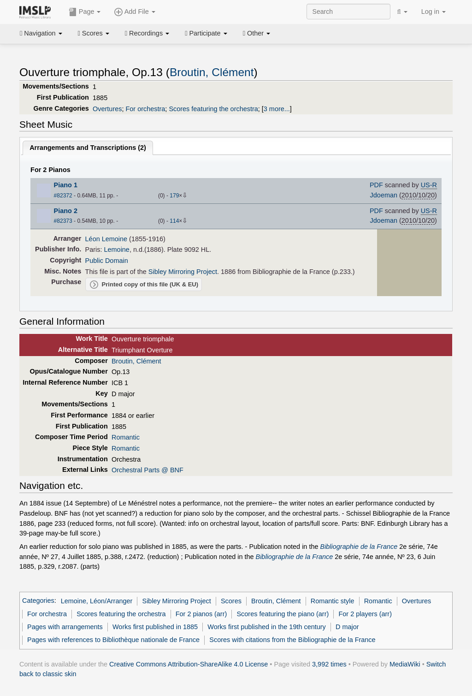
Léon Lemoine (106, 239)
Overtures (107, 109)
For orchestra (145, 109)
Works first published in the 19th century (266, 627)
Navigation (41, 33)
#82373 (63, 221)
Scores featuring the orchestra (213, 109)
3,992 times (329, 664)
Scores (93, 33)
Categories (38, 601)
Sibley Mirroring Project (182, 271)
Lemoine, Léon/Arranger (97, 601)
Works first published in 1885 (155, 627)
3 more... (277, 109)
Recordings (147, 33)
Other (256, 33)
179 (174, 195)
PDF (376, 185)
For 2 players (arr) (365, 614)
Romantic (126, 437)
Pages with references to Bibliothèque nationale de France (113, 639)
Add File (134, 12)
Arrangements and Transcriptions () (88, 147)
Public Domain (106, 260)
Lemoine (117, 249)
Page (85, 12)
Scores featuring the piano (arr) (282, 614)
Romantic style (332, 601)
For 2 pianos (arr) (201, 614)
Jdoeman (383, 195)
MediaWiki (404, 664)
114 (174, 221)
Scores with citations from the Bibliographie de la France (292, 639)
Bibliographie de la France (359, 546)
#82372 (63, 195)
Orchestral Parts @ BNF (147, 470)
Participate (206, 33)
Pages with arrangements (65, 627)
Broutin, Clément (212, 72)
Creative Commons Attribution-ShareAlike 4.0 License (188, 664)
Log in (433, 11)
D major (347, 627)
